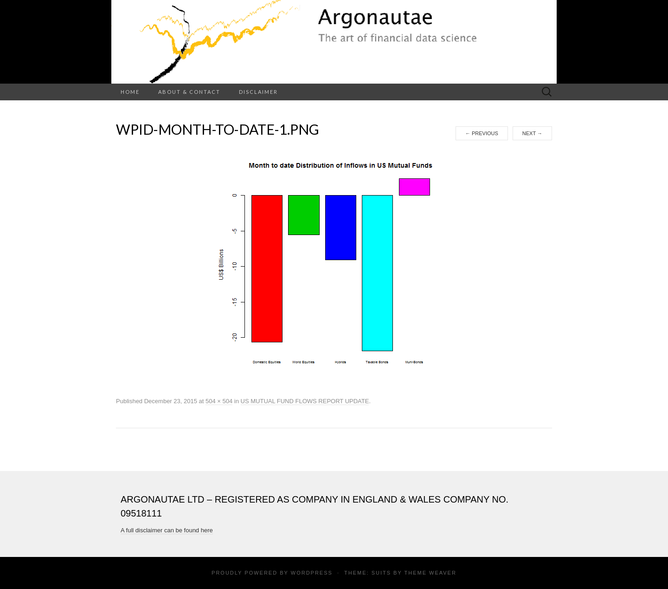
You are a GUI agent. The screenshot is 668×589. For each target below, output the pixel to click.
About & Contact (189, 92)
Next (532, 133)
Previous (481, 133)
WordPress (312, 573)
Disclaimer (258, 92)
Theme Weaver (430, 573)
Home (130, 92)
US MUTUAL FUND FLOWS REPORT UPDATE (305, 401)
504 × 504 (219, 401)
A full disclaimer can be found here (167, 530)
